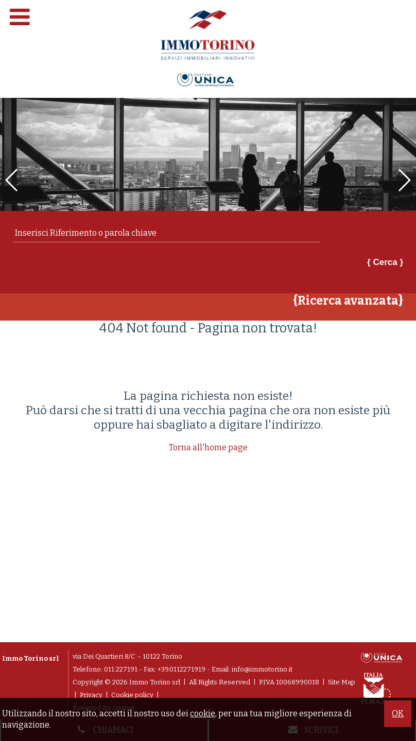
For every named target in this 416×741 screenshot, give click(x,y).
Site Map (341, 682)
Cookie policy (132, 695)
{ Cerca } (385, 262)
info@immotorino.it (262, 669)
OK (398, 713)
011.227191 (120, 669)
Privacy (91, 695)
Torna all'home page (208, 447)
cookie (202, 713)
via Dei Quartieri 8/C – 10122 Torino (127, 656)
